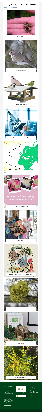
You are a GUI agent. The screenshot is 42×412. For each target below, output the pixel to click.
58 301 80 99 (7, 392)
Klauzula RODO (6, 395)
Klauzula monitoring (7, 398)
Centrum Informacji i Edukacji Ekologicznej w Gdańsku (16, 410)
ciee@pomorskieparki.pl (9, 393)
